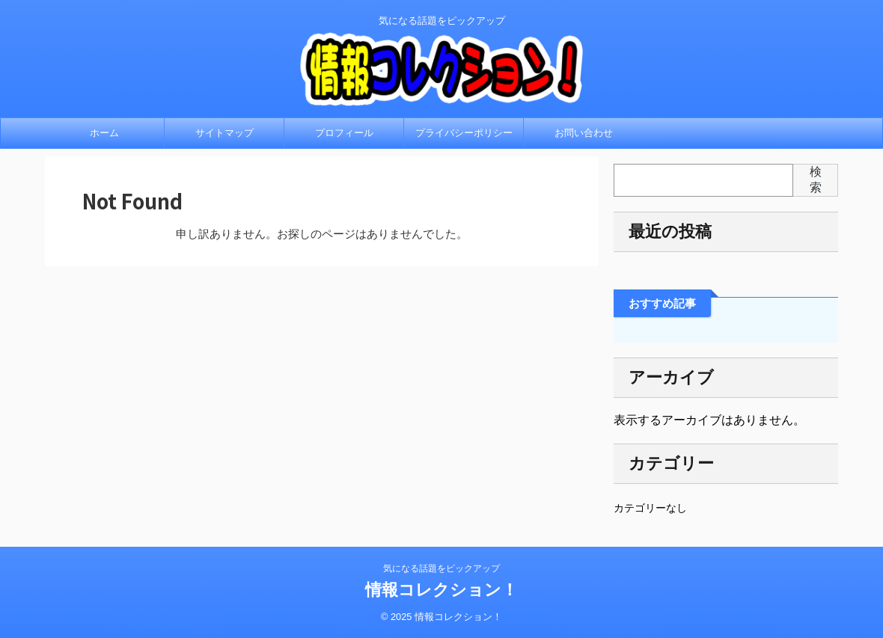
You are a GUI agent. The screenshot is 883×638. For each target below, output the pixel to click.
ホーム (104, 132)
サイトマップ (224, 132)
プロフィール (344, 132)
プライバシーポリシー (464, 132)
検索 (816, 179)
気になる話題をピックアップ (441, 568)
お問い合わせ (583, 132)
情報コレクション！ (441, 589)
